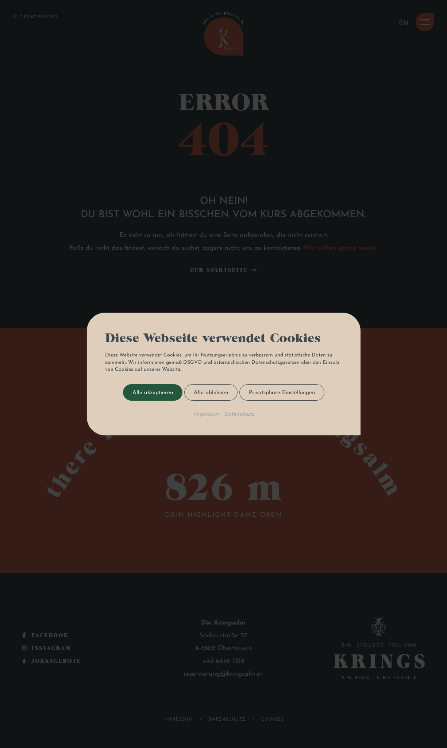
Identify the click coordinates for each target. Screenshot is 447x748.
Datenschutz (239, 414)
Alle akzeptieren (152, 393)
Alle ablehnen (211, 393)
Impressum (206, 414)
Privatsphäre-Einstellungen (282, 393)
